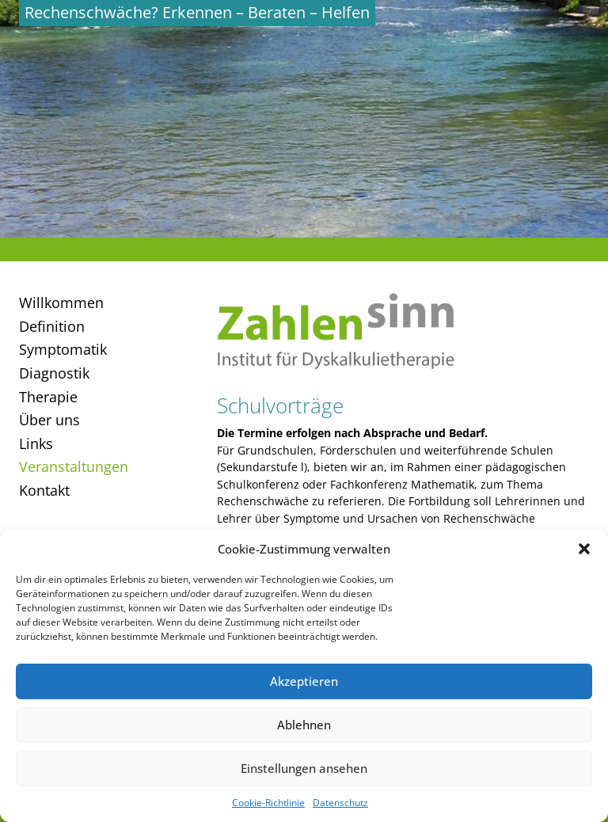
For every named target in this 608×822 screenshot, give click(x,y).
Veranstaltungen (73, 466)
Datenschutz (340, 802)
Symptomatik (63, 349)
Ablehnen (304, 725)
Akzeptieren (304, 681)
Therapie (48, 396)
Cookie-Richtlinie (268, 802)
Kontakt (44, 490)
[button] (584, 549)
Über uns (49, 419)
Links (36, 443)
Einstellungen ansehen (304, 768)
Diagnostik (54, 372)
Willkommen (61, 302)
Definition (52, 326)
